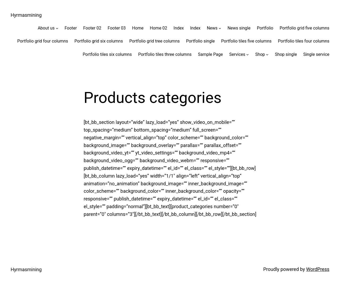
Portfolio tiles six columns (107, 54)
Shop (260, 54)
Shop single (286, 54)
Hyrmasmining (26, 15)
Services (237, 54)
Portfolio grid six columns (98, 41)
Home (137, 28)
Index (178, 28)
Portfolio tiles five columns (246, 41)
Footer (71, 28)
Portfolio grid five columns (304, 28)
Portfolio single (200, 41)
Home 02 (158, 28)
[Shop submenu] (267, 54)
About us (46, 28)
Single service (316, 54)
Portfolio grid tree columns (154, 41)
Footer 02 (92, 28)
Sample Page (210, 54)
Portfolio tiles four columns (303, 41)
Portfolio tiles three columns (165, 54)
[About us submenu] (57, 28)
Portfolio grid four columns (42, 41)
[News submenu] (220, 28)
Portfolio (265, 28)
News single (238, 28)
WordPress (317, 269)
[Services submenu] (247, 54)
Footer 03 (117, 28)
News (212, 28)
